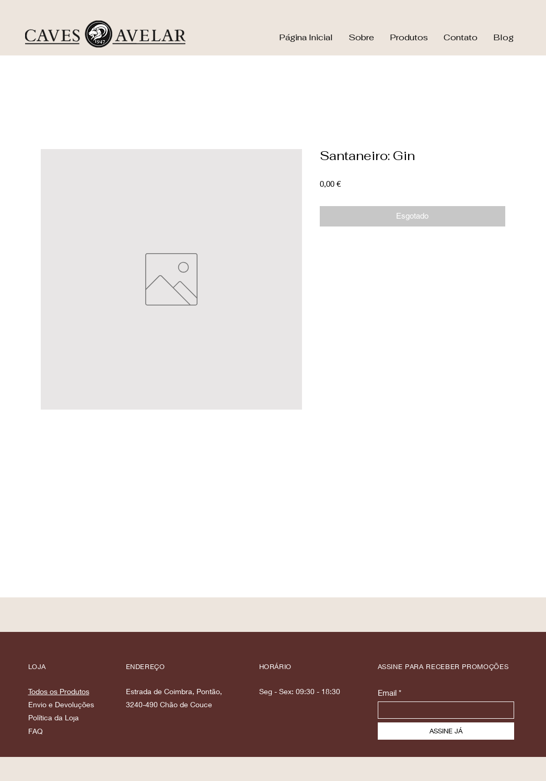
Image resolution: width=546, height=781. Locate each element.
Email (387, 693)
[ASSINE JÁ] (446, 731)
